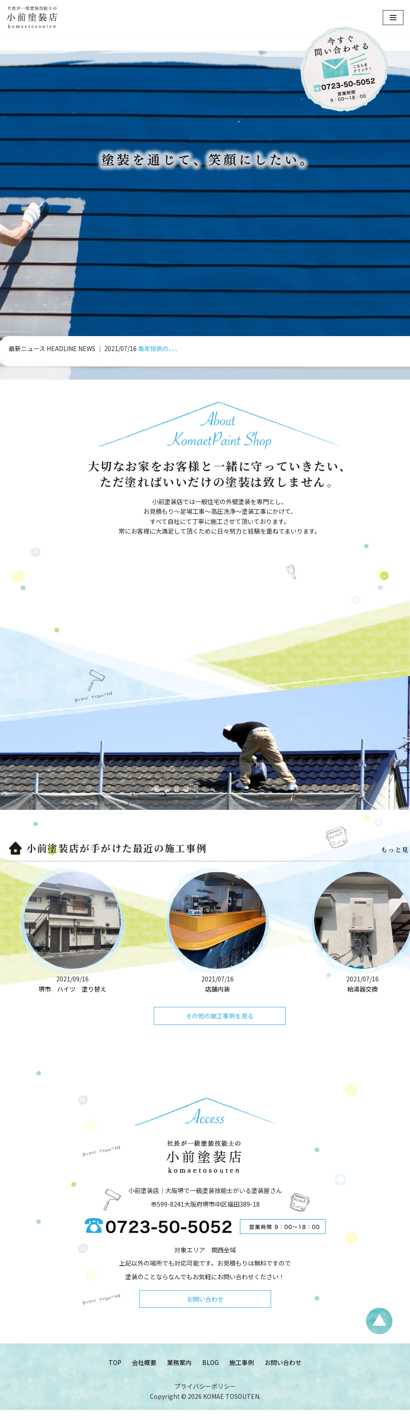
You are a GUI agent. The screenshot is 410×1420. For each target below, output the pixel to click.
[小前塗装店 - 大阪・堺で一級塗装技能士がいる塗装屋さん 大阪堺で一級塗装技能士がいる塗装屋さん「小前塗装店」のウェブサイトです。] (33, 17)
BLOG (210, 1372)
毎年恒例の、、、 (159, 348)
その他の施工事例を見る (220, 1024)
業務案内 (179, 1372)
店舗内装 (217, 997)
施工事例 (241, 1372)
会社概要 (144, 1372)
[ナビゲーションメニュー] (393, 17)
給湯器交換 (362, 997)
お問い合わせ (205, 1308)
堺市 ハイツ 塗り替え (75, 997)
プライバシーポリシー (205, 1396)
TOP (115, 1372)
